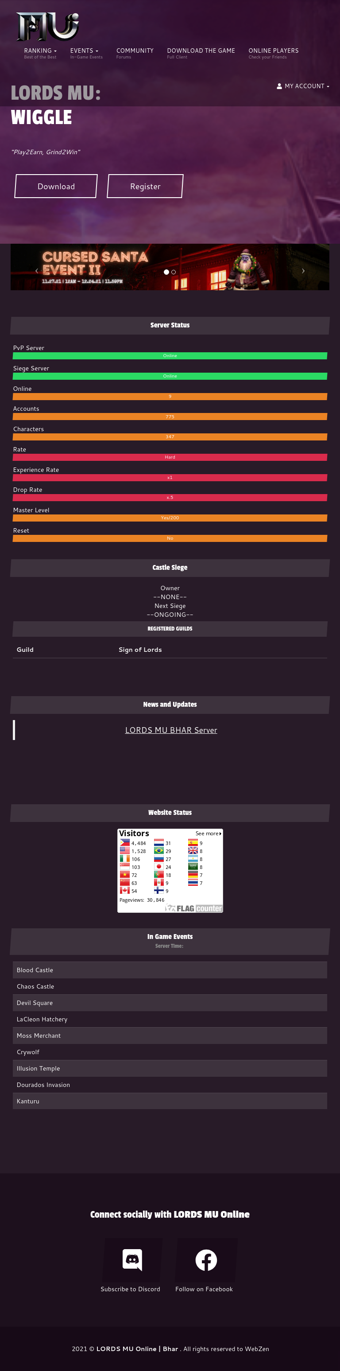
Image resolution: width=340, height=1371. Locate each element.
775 (170, 416)
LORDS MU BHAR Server (171, 730)
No (170, 538)
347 (170, 436)
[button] (302, 88)
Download (56, 186)
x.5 (170, 497)
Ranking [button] (40, 53)
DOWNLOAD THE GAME (201, 53)
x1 (170, 477)
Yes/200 (170, 517)
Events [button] (86, 53)
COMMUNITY (135, 53)
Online (170, 355)
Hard (170, 457)
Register (145, 186)
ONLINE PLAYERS (273, 53)
